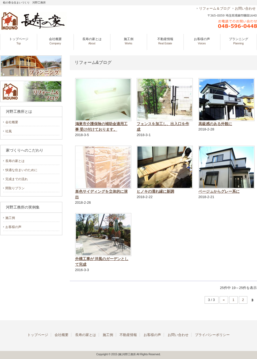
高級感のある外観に (215, 124)
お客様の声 (202, 41)
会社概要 (55, 41)
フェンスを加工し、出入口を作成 (163, 127)
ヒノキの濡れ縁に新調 (155, 191)
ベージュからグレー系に (219, 191)
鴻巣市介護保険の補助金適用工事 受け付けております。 (101, 127)
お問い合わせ (245, 8)
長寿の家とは (92, 41)
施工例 (128, 41)
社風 (8, 131)
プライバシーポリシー (212, 335)
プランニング (238, 41)
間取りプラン (15, 188)
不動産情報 (165, 41)
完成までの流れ (16, 179)
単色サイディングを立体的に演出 (101, 194)
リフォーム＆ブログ (214, 8)
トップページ (18, 41)
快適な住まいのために (21, 170)
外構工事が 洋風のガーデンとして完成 (102, 262)
